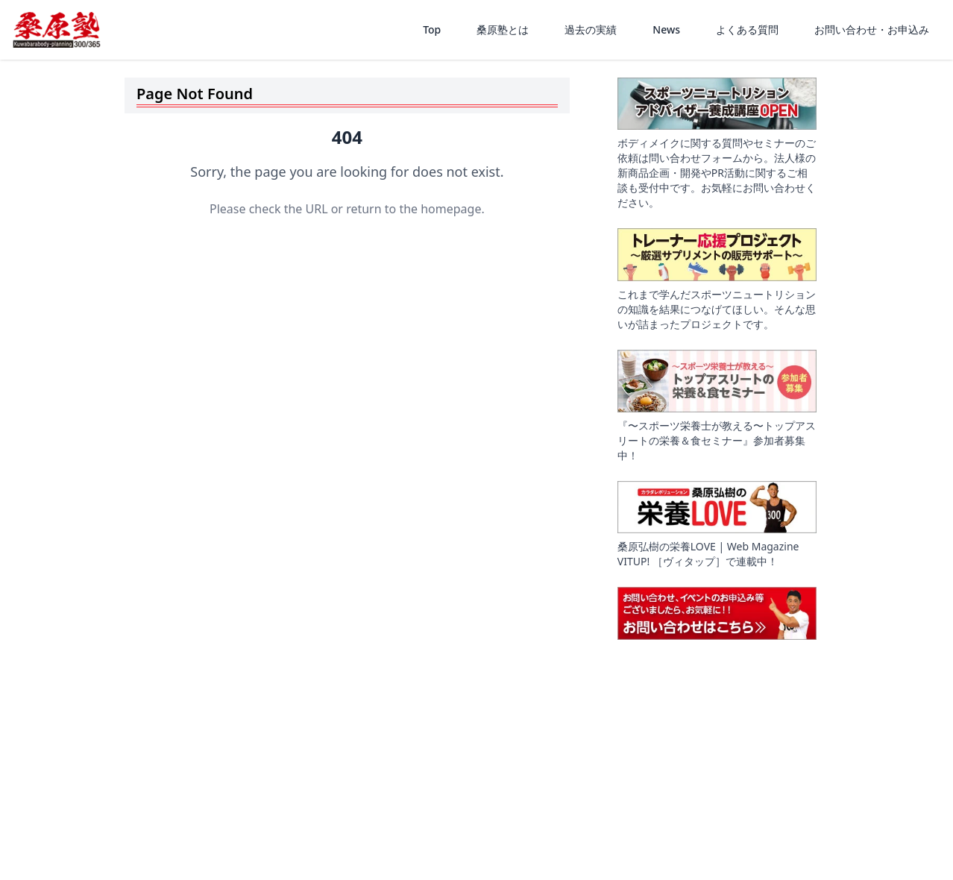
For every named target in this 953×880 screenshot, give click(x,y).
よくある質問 (747, 29)
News (666, 29)
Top (432, 29)
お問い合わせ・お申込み (871, 29)
